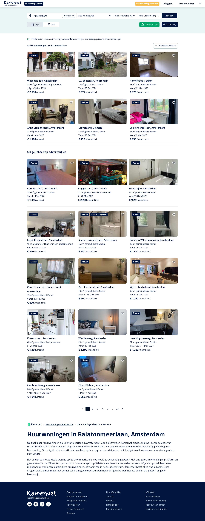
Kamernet (34, 424)
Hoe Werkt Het (113, 492)
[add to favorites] (71, 55)
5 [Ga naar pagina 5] (107, 408)
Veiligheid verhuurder (156, 509)
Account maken (187, 3)
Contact (110, 496)
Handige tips (112, 504)
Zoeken (169, 15)
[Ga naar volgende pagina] (122, 409)
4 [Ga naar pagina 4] (102, 408)
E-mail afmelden (114, 509)
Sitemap (71, 513)
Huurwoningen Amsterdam (59, 424)
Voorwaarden (73, 504)
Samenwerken (153, 496)
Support (110, 500)
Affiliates (150, 492)
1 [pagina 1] (87, 408)
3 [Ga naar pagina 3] (97, 408)
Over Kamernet (74, 492)
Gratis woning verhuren (147, 3)
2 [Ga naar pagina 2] (92, 408)
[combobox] (43, 16)
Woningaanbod (33, 3)
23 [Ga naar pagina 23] (117, 408)
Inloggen (168, 3)
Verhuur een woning (156, 500)
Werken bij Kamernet (77, 496)
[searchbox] (46, 16)
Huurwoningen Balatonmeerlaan (94, 424)
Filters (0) (169, 24)
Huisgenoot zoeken (76, 500)
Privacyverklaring (75, 509)
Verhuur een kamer (155, 504)
